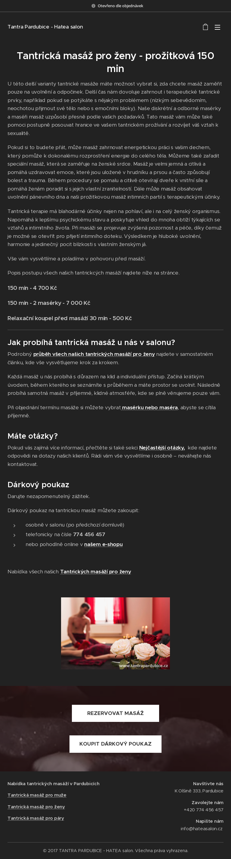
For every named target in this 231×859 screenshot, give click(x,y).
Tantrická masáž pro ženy (36, 806)
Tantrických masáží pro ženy (95, 571)
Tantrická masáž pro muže (37, 795)
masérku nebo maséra (149, 407)
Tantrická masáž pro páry (36, 818)
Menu (217, 27)
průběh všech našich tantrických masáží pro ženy (94, 354)
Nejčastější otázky (161, 447)
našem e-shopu (103, 544)
